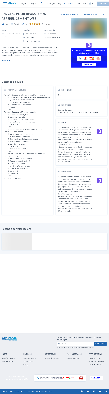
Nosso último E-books (96, 361)
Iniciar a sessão (101, 4)
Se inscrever (100, 344)
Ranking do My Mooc (52, 358)
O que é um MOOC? (8, 358)
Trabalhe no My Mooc (96, 364)
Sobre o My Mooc (73, 358)
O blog (25, 364)
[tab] (24, 3)
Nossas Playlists (28, 361)
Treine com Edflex (95, 358)
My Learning (79, 3)
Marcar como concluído (54, 315)
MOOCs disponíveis (29, 358)
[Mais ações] (104, 14)
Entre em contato (7, 361)
